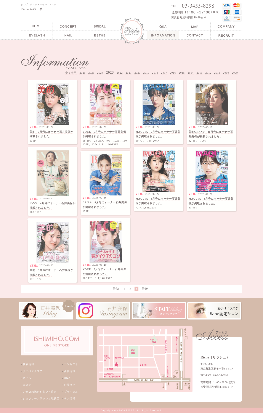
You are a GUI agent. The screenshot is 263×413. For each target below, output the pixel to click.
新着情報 (28, 364)
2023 (110, 72)
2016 (173, 72)
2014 (191, 72)
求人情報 (69, 398)
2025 (91, 72)
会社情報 (69, 371)
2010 (226, 72)
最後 (145, 288)
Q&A (67, 377)
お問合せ (69, 384)
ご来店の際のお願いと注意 (40, 391)
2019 (146, 72)
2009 (235, 72)
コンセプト (71, 364)
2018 (155, 72)
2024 (100, 72)
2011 (217, 72)
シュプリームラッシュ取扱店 (41, 398)
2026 (82, 72)
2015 (182, 72)
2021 (128, 72)
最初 (116, 288)
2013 (199, 72)
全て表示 (71, 72)
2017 (164, 72)
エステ (27, 384)
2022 (120, 72)
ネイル (27, 377)
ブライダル (71, 391)
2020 (137, 72)
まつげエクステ (33, 371)
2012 (208, 72)
